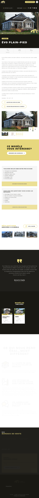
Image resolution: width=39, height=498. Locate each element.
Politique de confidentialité (19, 495)
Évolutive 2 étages (6, 317)
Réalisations (19, 134)
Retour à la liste (7, 8)
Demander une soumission (16, 153)
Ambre (17, 316)
